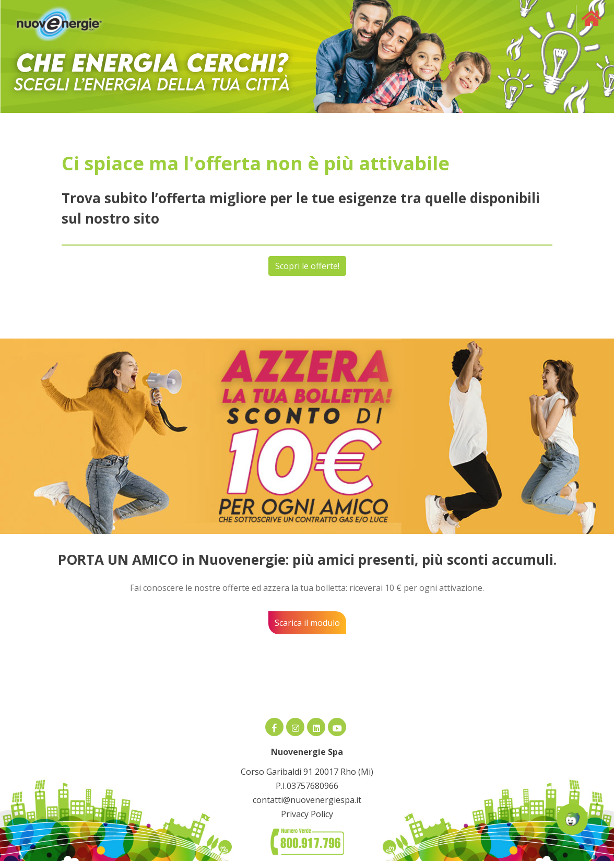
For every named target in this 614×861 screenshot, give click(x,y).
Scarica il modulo (307, 623)
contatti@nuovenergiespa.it (307, 800)
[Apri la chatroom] (572, 819)
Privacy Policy (307, 814)
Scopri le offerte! (307, 266)
